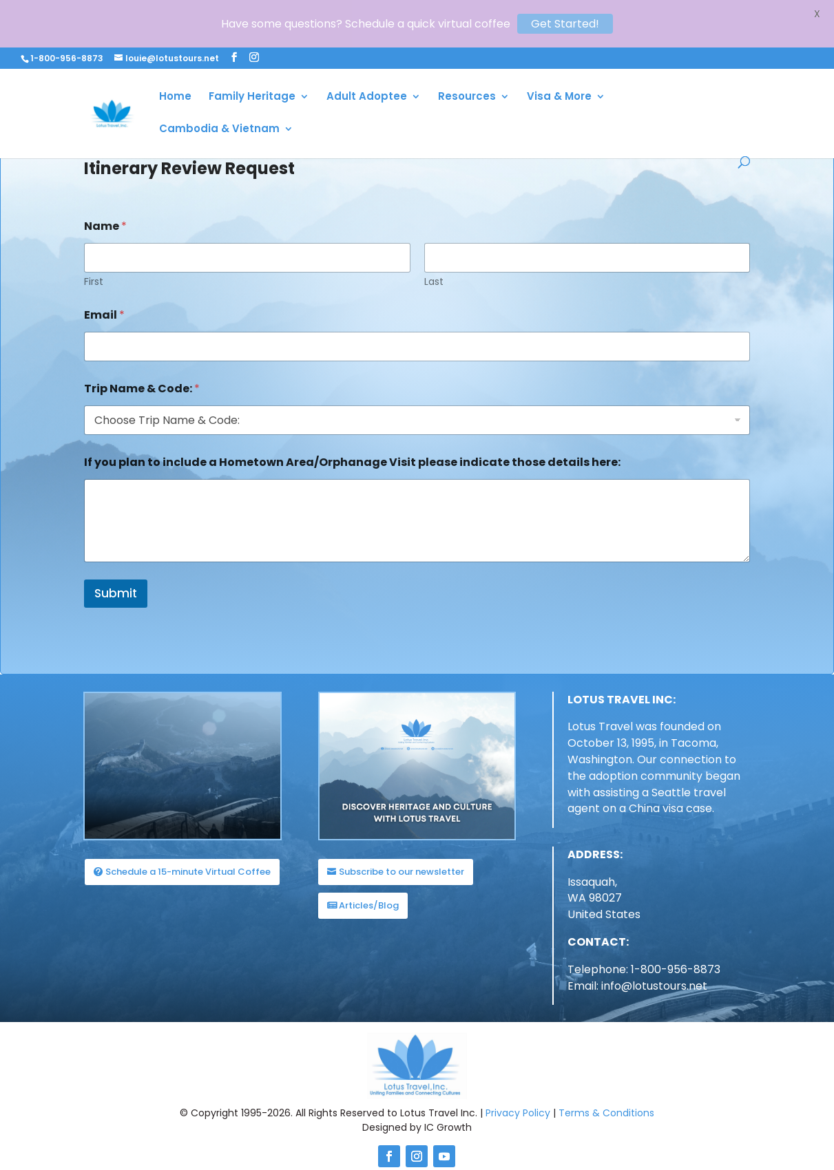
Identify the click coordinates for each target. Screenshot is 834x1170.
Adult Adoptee (366, 97)
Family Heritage (252, 97)
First (93, 268)
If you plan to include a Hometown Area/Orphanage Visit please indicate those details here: (352, 448)
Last (434, 268)
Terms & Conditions (606, 1099)
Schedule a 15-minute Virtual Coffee (188, 857)
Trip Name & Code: (142, 374)
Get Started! (565, 24)
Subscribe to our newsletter (401, 857)
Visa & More (559, 97)
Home (175, 97)
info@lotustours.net (654, 972)
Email (104, 301)
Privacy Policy (518, 1099)
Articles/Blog (369, 891)
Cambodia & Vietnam (219, 130)
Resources (467, 97)
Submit (115, 579)
